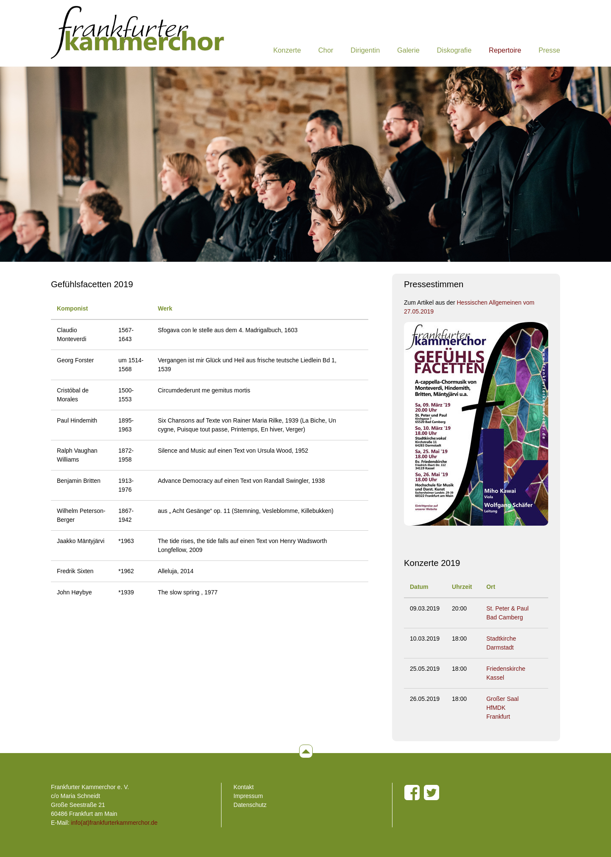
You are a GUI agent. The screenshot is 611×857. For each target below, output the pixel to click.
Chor (325, 50)
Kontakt (243, 787)
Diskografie (454, 50)
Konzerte (287, 50)
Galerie (408, 50)
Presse (549, 50)
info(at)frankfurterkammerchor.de (114, 822)
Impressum (248, 796)
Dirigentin (365, 50)
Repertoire (505, 50)
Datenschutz (249, 804)
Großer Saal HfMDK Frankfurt (502, 707)
